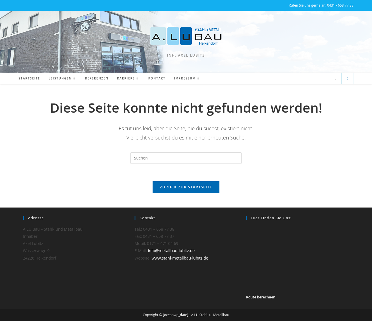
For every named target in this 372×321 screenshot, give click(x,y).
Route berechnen (260, 297)
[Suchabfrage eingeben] (186, 158)
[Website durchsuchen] (347, 78)
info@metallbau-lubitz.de (171, 250)
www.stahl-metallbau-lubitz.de (179, 258)
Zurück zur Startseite (186, 187)
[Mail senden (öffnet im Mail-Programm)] (336, 78)
